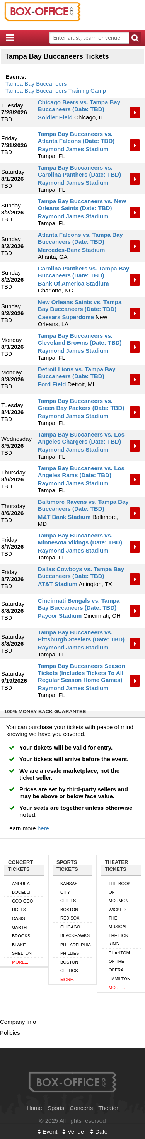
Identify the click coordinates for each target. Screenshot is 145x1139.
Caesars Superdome (66, 317)
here (43, 828)
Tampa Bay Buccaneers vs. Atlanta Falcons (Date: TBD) (76, 137)
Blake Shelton (22, 948)
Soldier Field (55, 117)
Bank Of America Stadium (73, 283)
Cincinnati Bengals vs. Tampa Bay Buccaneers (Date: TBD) (78, 604)
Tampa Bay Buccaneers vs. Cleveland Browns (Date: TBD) (80, 339)
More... (20, 962)
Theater (108, 1108)
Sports (56, 1108)
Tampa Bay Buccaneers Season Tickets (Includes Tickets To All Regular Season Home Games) (81, 673)
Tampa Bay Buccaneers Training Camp (55, 90)
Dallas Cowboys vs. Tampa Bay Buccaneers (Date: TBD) (81, 572)
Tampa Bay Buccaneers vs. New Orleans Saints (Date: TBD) (82, 204)
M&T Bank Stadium (64, 516)
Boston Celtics (69, 966)
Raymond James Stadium (73, 149)
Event (48, 1131)
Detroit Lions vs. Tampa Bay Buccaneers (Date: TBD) (77, 372)
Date (98, 1131)
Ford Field (52, 384)
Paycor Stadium (60, 615)
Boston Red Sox (70, 913)
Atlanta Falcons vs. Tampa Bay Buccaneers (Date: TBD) (80, 238)
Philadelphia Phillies (75, 948)
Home (34, 1108)
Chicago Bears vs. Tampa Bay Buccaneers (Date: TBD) (79, 105)
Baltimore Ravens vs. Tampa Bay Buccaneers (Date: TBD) (83, 505)
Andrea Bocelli (21, 887)
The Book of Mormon (120, 892)
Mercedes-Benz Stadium (71, 249)
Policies (10, 1032)
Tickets (135, 112)
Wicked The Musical (118, 918)
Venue (73, 1131)
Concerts (81, 1108)
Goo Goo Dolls (22, 905)
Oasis (18, 918)
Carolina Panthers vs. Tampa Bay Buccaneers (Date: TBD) (83, 272)
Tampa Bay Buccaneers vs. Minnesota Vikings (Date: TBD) (80, 539)
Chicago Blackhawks (75, 931)
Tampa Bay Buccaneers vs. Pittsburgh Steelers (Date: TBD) (81, 636)
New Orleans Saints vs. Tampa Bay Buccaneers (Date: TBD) (79, 305)
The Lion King (118, 939)
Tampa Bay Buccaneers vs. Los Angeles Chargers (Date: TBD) (81, 438)
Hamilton (119, 978)
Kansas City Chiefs (69, 892)
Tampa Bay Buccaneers (36, 83)
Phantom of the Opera (119, 961)
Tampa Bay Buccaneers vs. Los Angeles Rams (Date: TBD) (81, 471)
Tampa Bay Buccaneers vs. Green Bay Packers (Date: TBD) (81, 404)
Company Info (18, 1021)
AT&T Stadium (57, 584)
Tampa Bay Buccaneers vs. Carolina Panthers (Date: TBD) (79, 171)
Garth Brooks (21, 931)
